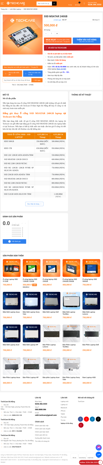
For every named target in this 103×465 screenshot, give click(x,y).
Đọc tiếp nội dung (34, 204)
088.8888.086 (40, 409)
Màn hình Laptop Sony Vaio (31, 313)
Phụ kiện (63, 417)
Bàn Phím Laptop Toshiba (69, 346)
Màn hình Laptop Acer (11, 345)
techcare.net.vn (55, 457)
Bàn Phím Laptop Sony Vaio (71, 378)
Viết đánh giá (14, 241)
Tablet (63, 414)
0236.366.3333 (94, 5)
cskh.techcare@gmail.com (46, 415)
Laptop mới (64, 401)
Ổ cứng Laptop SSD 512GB (10, 280)
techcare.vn (57, 460)
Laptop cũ (64, 405)
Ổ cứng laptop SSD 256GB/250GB (70, 280)
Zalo (98, 455)
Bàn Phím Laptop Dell (90, 345)
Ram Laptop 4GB (89, 377)
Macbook (64, 408)
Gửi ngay (37, 80)
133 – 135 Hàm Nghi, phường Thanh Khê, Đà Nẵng (15, 408)
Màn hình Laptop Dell (51, 312)
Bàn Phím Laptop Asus (11, 377)
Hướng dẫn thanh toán (42, 438)
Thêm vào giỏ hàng (87, 40)
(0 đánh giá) (57, 20)
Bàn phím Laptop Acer (51, 377)
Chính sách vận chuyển (42, 429)
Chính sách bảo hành (42, 432)
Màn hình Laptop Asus (11, 312)
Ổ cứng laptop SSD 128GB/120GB (30, 280)
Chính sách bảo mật (41, 426)
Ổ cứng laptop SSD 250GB (50, 280)
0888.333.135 (17, 415)
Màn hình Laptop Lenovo (88, 313)
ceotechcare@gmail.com (36, 457)
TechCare (81, 401)
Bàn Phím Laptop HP (31, 377)
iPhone (63, 411)
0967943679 (16, 447)
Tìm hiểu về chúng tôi (42, 441)
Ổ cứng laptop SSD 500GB (89, 280)
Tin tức (63, 420)
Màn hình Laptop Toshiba (69, 313)
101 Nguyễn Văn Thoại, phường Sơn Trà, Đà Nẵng (17, 441)
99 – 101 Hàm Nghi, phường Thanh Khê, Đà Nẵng (17, 425)
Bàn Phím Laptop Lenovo (49, 346)
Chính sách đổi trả (41, 435)
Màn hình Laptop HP (30, 345)
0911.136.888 (17, 431)
